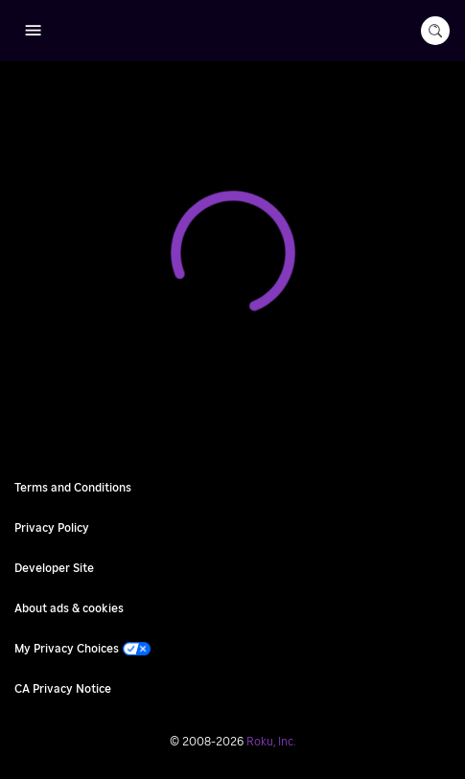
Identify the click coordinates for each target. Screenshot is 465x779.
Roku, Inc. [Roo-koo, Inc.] (271, 741)
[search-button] (435, 30)
